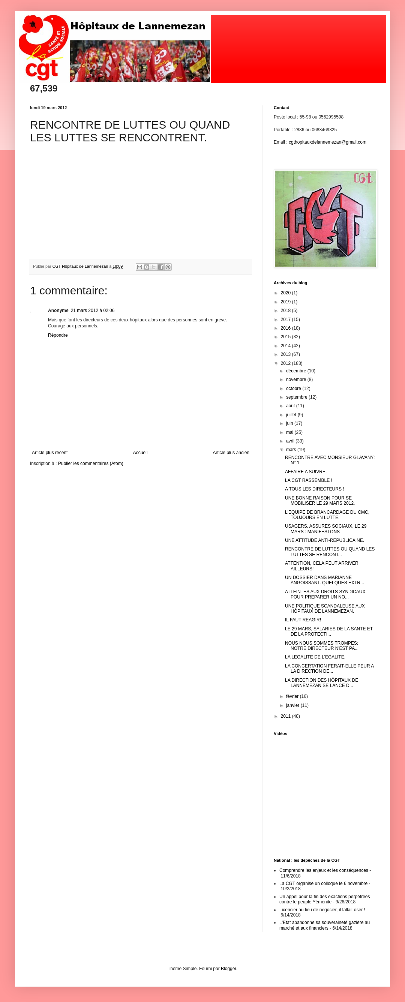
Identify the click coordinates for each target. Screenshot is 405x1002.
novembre (297, 379)
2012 (286, 363)
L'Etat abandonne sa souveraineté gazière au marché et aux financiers (324, 925)
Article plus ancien (231, 452)
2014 (286, 345)
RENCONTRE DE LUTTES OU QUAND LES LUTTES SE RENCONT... (330, 551)
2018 (286, 310)
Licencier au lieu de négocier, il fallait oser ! (322, 909)
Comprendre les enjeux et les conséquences (323, 870)
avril (291, 441)
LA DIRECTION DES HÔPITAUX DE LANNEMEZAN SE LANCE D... (321, 683)
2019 (286, 301)
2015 (286, 336)
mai (290, 432)
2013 (286, 354)
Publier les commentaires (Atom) (90, 463)
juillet (292, 414)
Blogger (228, 968)
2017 (286, 319)
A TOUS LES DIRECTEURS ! (314, 489)
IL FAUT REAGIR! (303, 619)
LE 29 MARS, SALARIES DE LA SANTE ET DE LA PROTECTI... (329, 631)
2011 (286, 716)
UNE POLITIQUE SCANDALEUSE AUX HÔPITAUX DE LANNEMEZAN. (325, 608)
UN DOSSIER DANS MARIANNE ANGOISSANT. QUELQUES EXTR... (324, 580)
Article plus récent (50, 452)
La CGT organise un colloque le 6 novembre (323, 883)
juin (290, 423)
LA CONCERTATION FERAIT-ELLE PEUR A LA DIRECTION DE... (329, 668)
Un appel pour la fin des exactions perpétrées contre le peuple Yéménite (324, 899)
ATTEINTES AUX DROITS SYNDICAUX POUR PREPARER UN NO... (325, 594)
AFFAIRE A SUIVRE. (306, 471)
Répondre (58, 335)
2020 (286, 293)
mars (291, 449)
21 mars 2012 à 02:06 (93, 310)
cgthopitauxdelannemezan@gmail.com (327, 142)
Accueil (140, 452)
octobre (294, 388)
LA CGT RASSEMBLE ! (308, 480)
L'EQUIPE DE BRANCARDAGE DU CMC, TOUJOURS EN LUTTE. (327, 515)
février (293, 696)
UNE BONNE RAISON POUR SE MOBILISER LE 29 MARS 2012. (320, 500)
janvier (293, 705)
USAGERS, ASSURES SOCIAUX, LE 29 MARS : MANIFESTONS (325, 529)
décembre (297, 371)
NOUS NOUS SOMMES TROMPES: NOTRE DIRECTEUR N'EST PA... (321, 645)
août (291, 405)
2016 (286, 328)
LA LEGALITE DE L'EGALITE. (315, 657)
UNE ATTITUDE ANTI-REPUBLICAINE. (324, 540)
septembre (297, 397)
